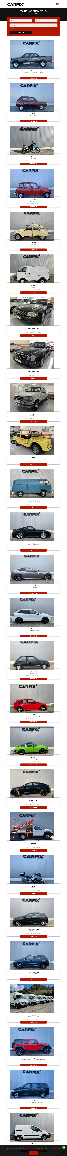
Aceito (33, 1153)
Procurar (21, 32)
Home (29, 14)
